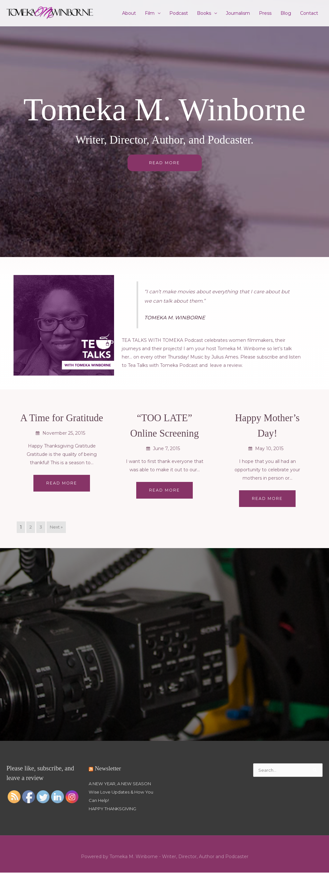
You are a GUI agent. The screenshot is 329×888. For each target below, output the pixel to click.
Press (265, 13)
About (129, 13)
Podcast (178, 13)
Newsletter (109, 775)
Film (150, 13)
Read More (62, 498)
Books (204, 13)
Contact (309, 13)
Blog (285, 13)
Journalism (238, 13)
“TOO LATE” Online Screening (165, 432)
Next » (57, 534)
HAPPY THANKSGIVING (116, 824)
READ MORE (165, 162)
